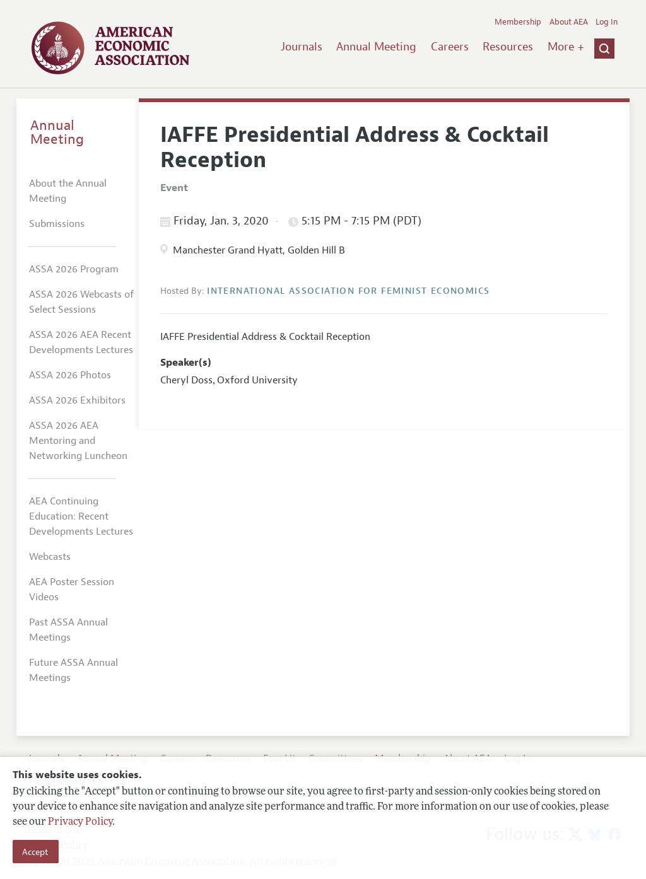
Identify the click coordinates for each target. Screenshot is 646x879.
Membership (518, 22)
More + (566, 47)
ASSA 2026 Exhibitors (77, 400)
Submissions (57, 224)
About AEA (568, 22)
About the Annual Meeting (68, 191)
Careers (450, 47)
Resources (508, 47)
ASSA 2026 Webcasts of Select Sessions (81, 302)
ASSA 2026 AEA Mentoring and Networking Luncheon (78, 440)
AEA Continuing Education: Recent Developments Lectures (81, 516)
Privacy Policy (80, 822)
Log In (607, 22)
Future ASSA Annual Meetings (73, 670)
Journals (301, 47)
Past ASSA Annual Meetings (68, 630)
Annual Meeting (376, 47)
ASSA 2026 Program (74, 269)
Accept (35, 852)
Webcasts (50, 556)
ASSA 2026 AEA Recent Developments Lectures (81, 342)
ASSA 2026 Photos (70, 375)
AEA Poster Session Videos (71, 589)
